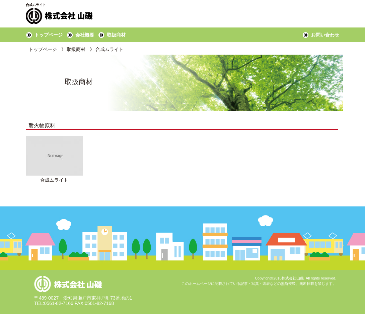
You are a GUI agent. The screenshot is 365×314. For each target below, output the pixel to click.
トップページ (48, 35)
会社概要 (84, 35)
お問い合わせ (325, 35)
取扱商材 (116, 35)
